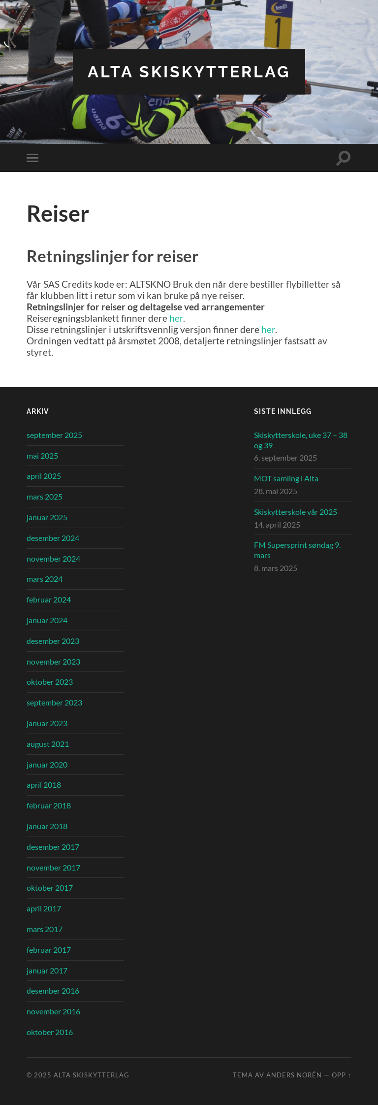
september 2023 (54, 702)
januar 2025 (47, 517)
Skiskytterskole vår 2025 (295, 511)
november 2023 (53, 661)
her (176, 318)
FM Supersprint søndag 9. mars (297, 550)
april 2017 (44, 908)
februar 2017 (49, 949)
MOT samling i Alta (286, 478)
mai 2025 (42, 455)
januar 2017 (47, 970)
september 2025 (54, 434)
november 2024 (53, 558)
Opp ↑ (341, 1075)
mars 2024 (45, 578)
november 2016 (53, 1011)
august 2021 (48, 743)
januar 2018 (47, 826)
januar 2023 (47, 723)
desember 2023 (53, 640)
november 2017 (53, 867)
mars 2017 (45, 929)
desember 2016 (53, 990)
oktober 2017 (50, 887)
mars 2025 (45, 496)
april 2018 (44, 784)
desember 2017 (53, 846)
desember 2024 (53, 537)
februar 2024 (49, 599)
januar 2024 (47, 620)
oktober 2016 (50, 1032)
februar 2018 (49, 805)
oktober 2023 (50, 681)
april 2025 (44, 475)
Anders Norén (294, 1075)
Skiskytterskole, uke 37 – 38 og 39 (300, 440)
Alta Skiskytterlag (189, 72)
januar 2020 (47, 764)
